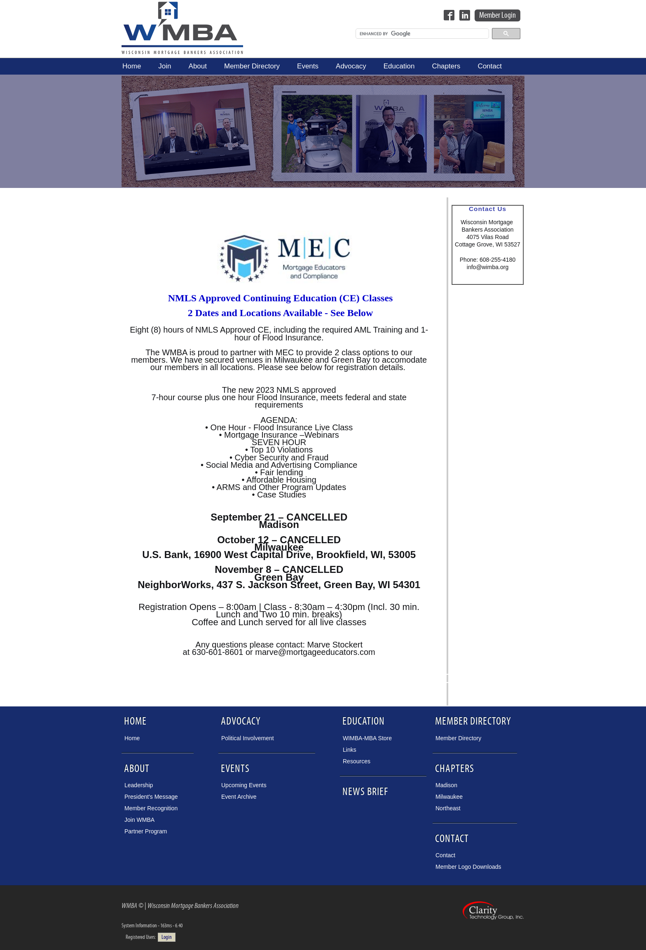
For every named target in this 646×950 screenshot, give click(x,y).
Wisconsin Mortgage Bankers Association (182, 27)
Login (167, 937)
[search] (421, 34)
